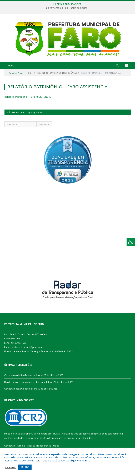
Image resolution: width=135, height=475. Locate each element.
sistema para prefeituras (47, 433)
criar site (25, 433)
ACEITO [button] (25, 467)
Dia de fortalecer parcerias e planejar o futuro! (28, 382)
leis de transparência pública (59, 437)
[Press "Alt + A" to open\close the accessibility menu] (131, 242)
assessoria (85, 433)
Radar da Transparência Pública (42, 445)
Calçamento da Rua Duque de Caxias (66, 7)
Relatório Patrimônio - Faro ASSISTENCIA (27, 96)
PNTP (19, 445)
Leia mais (41, 460)
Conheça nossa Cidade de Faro (20, 388)
